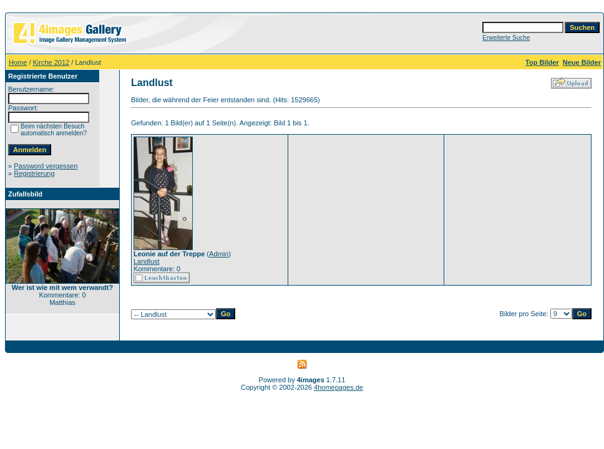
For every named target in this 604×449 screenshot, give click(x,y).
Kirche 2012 (51, 62)
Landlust (147, 261)
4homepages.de (338, 387)
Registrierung (34, 173)
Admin (218, 254)
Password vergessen (45, 166)
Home (18, 62)
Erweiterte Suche (506, 37)
